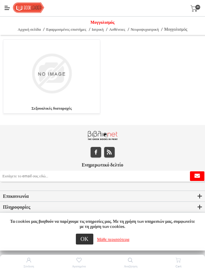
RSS (109, 152)
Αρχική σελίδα (29, 29)
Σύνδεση (28, 266)
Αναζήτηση (130, 266)
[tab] (102, 196)
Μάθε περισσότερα (113, 239)
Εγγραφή (197, 176)
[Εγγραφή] (102, 176)
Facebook (96, 152)
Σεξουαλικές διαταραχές (51, 108)
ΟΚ (85, 239)
